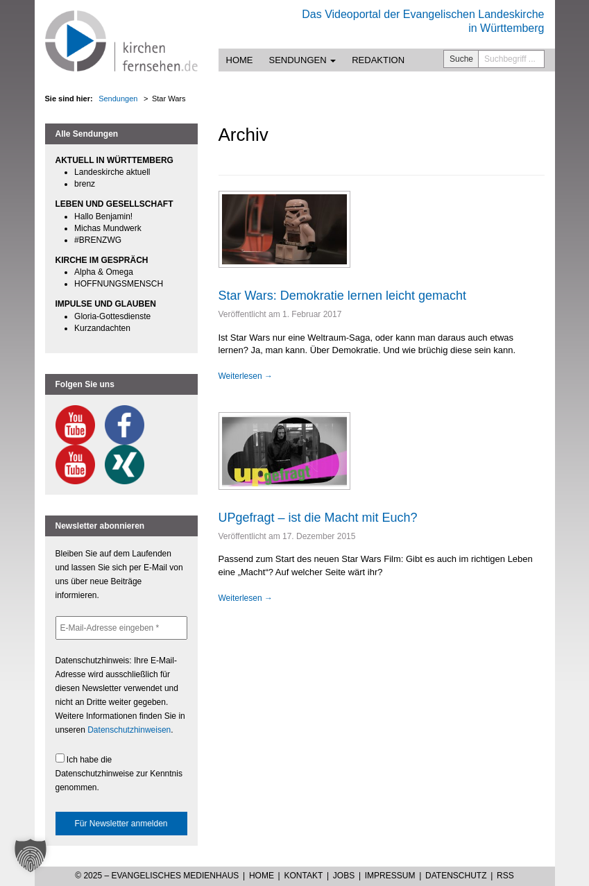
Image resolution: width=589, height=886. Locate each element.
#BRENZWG (97, 240)
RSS (505, 875)
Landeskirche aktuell (112, 172)
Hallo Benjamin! (103, 216)
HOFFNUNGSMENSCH (118, 284)
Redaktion (378, 60)
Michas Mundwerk (108, 228)
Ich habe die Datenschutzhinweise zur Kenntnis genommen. (119, 772)
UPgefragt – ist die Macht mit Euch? (318, 518)
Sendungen (302, 60)
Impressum (390, 875)
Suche (461, 59)
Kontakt (303, 875)
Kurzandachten (102, 328)
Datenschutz (455, 875)
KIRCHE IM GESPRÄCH (102, 260)
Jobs (344, 875)
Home (239, 60)
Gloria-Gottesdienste (112, 316)
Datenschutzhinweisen (129, 730)
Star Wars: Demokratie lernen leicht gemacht (342, 296)
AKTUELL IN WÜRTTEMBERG (114, 160)
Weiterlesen (246, 376)
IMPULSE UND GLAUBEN (106, 304)
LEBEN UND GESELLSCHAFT (114, 204)
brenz (84, 184)
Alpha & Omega (103, 272)
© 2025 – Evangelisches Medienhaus (157, 875)
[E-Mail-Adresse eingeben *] (121, 628)
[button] (30, 855)
